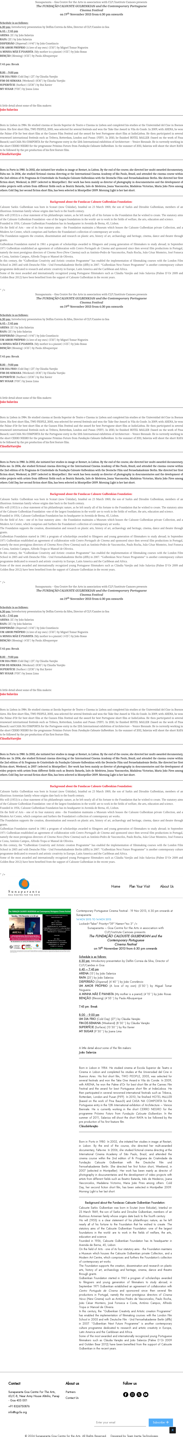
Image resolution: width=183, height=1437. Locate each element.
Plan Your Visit (140, 886)
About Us (167, 886)
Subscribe (161, 1422)
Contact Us (72, 1398)
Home (115, 886)
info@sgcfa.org (17, 1412)
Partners (71, 1392)
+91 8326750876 (19, 1406)
